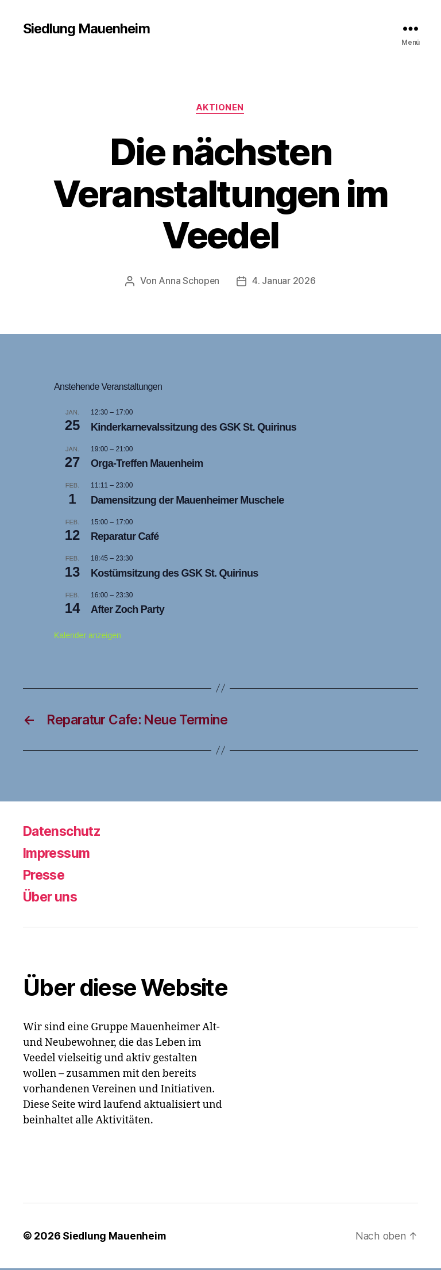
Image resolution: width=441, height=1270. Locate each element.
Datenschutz (64, 832)
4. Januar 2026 (284, 281)
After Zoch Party (127, 610)
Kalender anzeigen (87, 636)
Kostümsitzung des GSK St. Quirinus (174, 574)
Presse (45, 876)
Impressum (58, 854)
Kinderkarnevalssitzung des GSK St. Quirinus (193, 427)
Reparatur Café (125, 537)
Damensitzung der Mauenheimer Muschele (187, 501)
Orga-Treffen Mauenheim (147, 464)
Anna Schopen (189, 281)
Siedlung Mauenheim (87, 29)
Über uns (52, 898)
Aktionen (220, 108)
